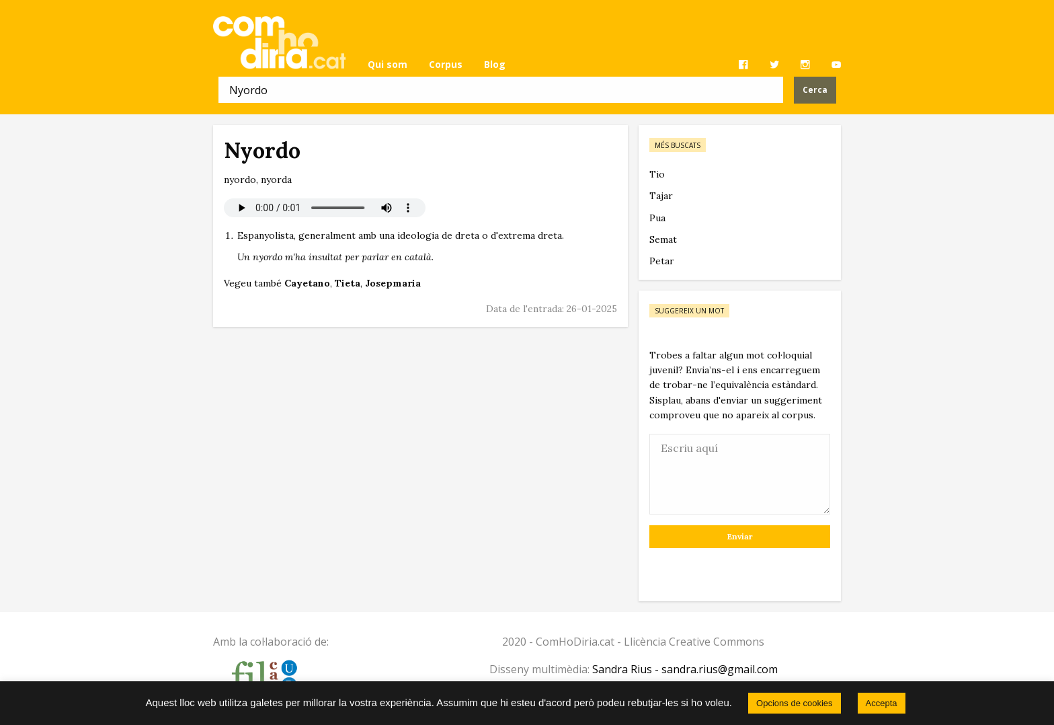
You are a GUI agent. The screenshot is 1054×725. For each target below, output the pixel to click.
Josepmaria (393, 283)
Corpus (445, 64)
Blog (494, 64)
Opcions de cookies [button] (794, 703)
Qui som (387, 64)
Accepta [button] (881, 703)
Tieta (347, 283)
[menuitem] (387, 64)
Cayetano (307, 283)
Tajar (661, 196)
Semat (663, 239)
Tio (657, 174)
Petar (661, 261)
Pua (657, 218)
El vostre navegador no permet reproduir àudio (324, 207)
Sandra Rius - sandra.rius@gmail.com (685, 669)
